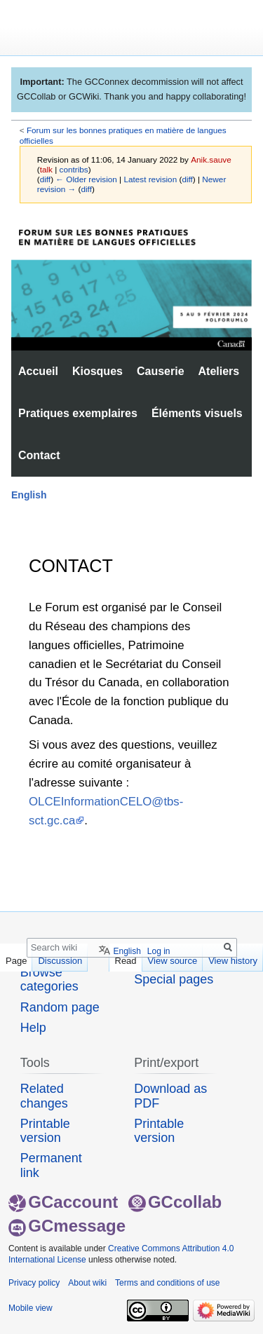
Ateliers (219, 371)
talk (46, 169)
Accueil (38, 371)
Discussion (60, 960)
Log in (158, 951)
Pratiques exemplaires (77, 413)
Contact (39, 455)
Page (16, 960)
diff (45, 179)
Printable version (45, 1131)
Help (33, 1028)
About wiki (87, 1283)
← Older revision (86, 179)
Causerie (160, 371)
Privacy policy (34, 1283)
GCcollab (175, 1201)
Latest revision (150, 179)
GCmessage (67, 1225)
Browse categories (49, 979)
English (29, 495)
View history (232, 960)
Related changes (44, 1096)
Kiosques (97, 371)
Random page (60, 1007)
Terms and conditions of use (167, 1283)
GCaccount (63, 1201)
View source (173, 960)
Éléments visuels (197, 413)
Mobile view (30, 1308)
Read (126, 960)
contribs (74, 169)
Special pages (173, 979)
